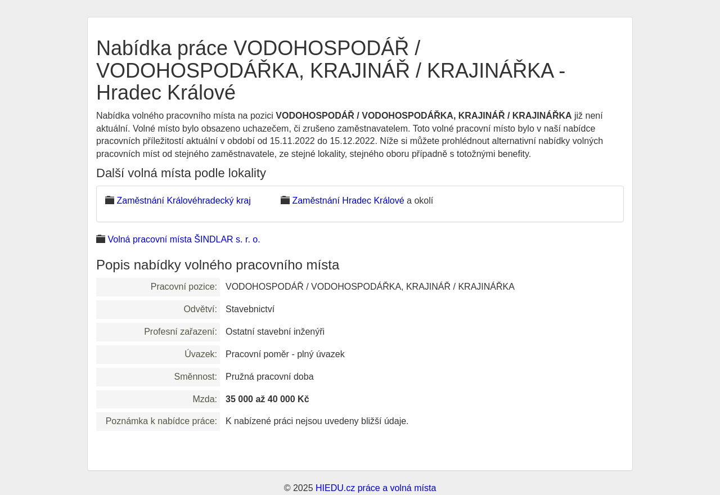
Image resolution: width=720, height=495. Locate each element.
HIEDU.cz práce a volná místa (376, 488)
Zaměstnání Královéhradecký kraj (183, 200)
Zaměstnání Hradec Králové (348, 200)
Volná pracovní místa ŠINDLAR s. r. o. (183, 239)
